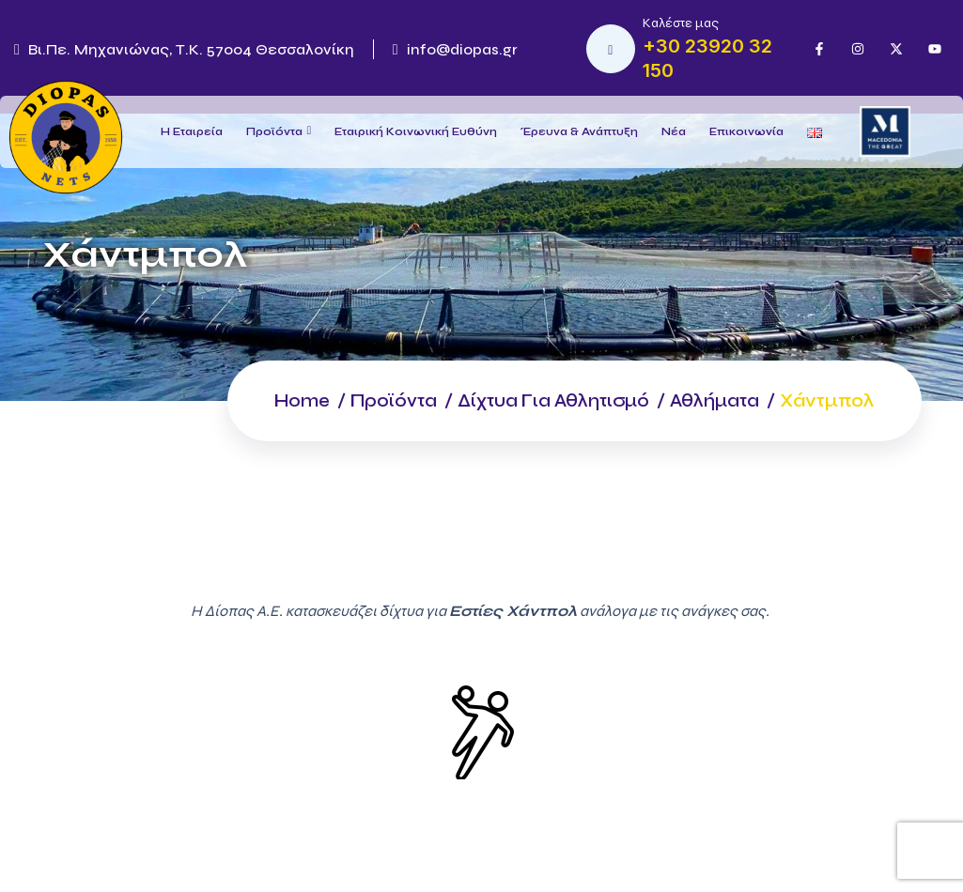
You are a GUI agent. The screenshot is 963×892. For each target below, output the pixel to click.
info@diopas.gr (455, 49)
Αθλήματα (712, 400)
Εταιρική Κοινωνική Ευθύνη (415, 131)
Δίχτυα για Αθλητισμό (542, 400)
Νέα (673, 131)
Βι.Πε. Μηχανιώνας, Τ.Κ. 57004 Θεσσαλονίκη (184, 49)
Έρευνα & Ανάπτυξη (579, 131)
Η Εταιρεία (192, 131)
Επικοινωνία (746, 131)
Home (278, 400)
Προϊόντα (274, 131)
